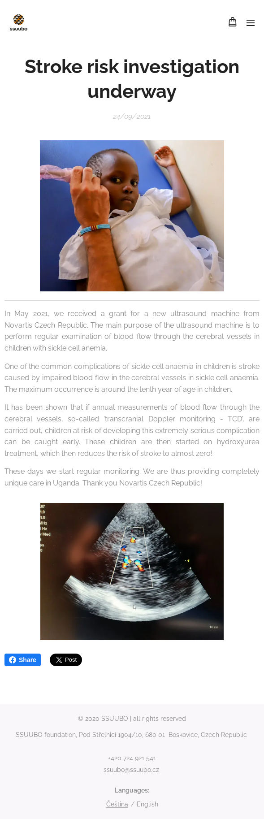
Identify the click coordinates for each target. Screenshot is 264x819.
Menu (251, 22)
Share (22, 659)
